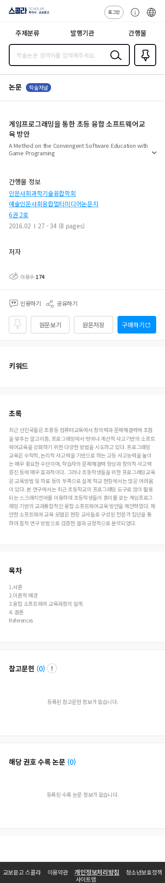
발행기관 (82, 32)
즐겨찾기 (143, 65)
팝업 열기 (52, 668)
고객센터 (133, 16)
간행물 (137, 32)
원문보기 (50, 324)
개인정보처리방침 (96, 872)
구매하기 (133, 324)
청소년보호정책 (144, 872)
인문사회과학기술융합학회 (42, 193)
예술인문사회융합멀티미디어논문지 (54, 203)
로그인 (114, 11)
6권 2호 (19, 214)
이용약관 (58, 872)
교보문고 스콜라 (22, 872)
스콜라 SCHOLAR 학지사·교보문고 (26, 13)
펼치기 (154, 156)
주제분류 (27, 32)
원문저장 (93, 324)
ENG (151, 16)
